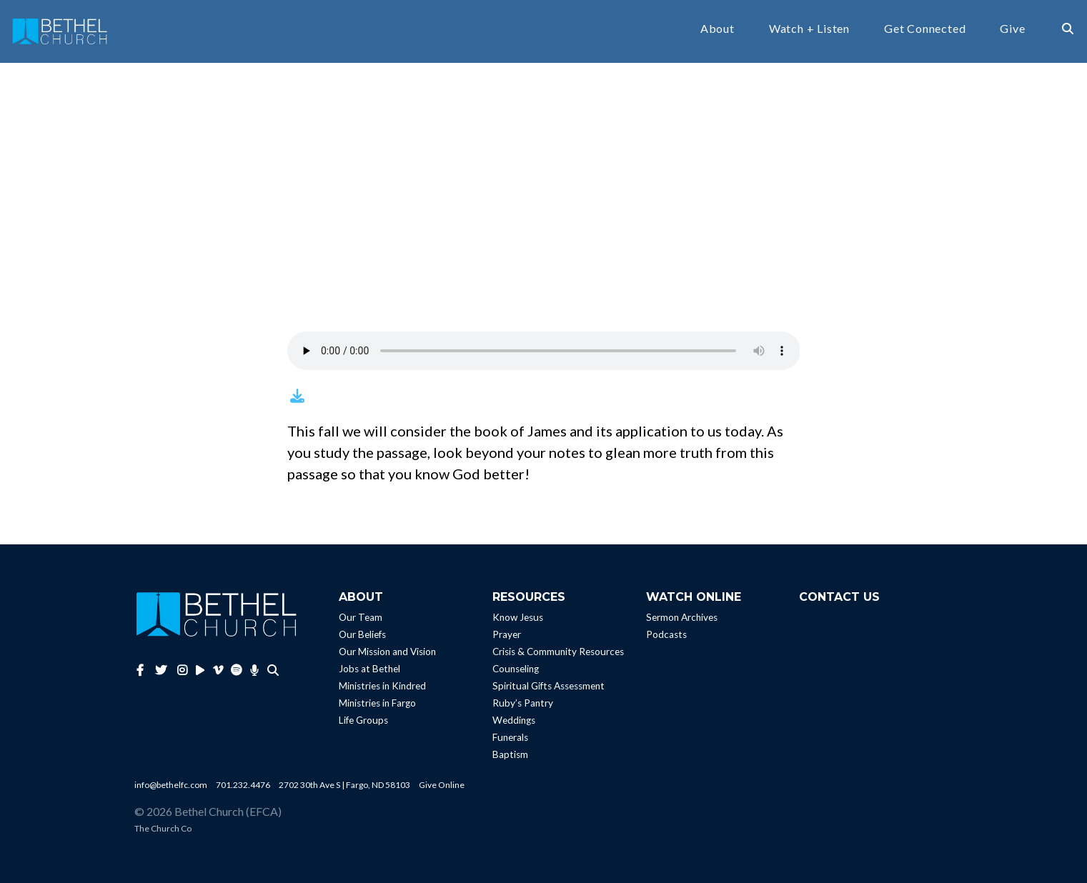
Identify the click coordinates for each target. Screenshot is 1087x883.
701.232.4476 (243, 784)
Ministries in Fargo (377, 703)
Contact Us (839, 597)
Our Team (360, 617)
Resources (528, 597)
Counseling (515, 668)
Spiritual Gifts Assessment (548, 686)
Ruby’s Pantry (522, 703)
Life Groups (363, 720)
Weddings (513, 720)
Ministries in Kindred (382, 686)
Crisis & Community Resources (558, 651)
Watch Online (693, 597)
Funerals (510, 737)
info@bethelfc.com (170, 784)
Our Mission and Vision (387, 651)
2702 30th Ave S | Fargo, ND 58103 (344, 784)
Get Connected (925, 29)
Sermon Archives (682, 617)
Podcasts (666, 634)
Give (1012, 29)
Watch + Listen (809, 29)
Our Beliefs (362, 634)
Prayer (506, 634)
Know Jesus (517, 617)
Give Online (442, 784)
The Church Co (163, 828)
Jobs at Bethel (369, 668)
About (717, 29)
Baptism (510, 754)
